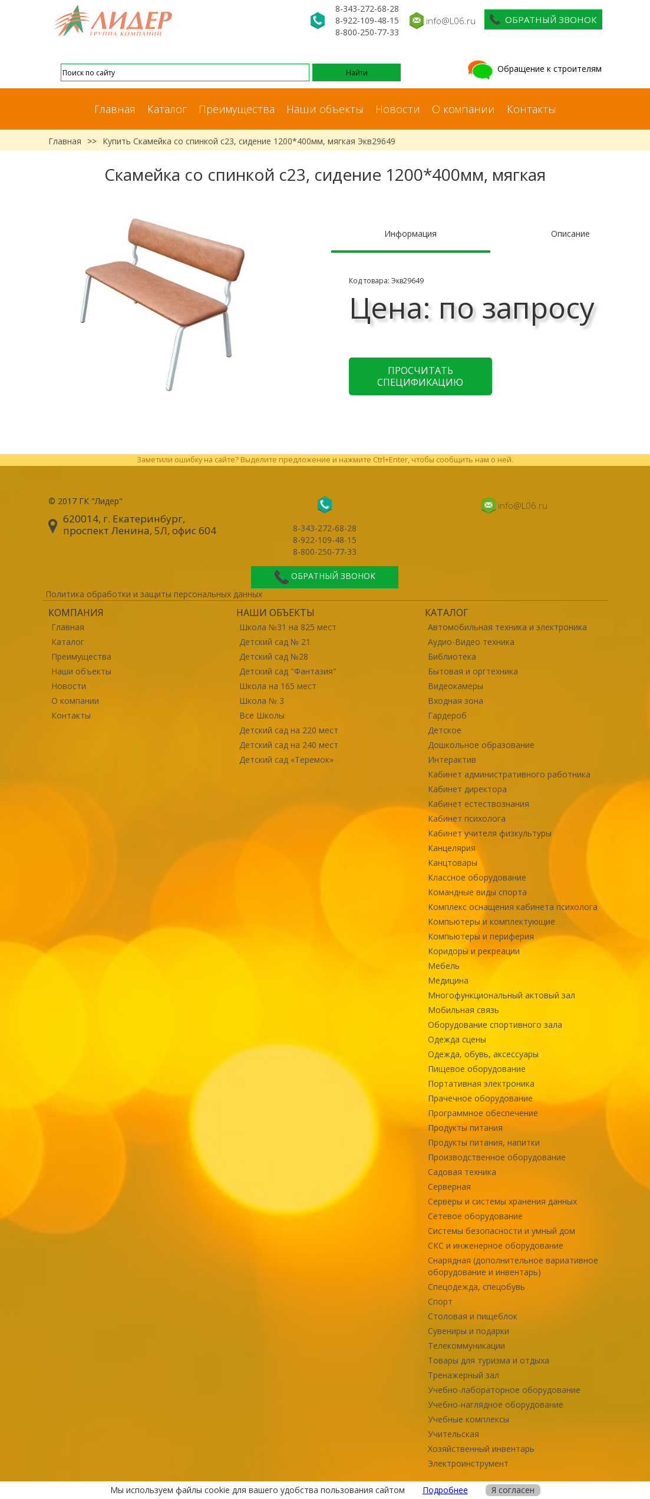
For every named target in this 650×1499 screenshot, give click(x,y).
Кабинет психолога (467, 818)
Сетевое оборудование (475, 1216)
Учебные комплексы (468, 1419)
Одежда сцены (457, 1039)
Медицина (448, 980)
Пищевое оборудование (477, 1068)
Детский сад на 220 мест (288, 730)
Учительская (453, 1434)
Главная (115, 109)
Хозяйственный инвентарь (481, 1448)
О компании (463, 109)
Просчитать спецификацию (420, 376)
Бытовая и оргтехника (473, 671)
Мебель (444, 965)
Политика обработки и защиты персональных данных (153, 594)
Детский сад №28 (273, 656)
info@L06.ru (451, 21)
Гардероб (447, 715)
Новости (397, 109)
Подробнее (445, 1489)
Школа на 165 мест (277, 685)
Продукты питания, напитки (484, 1142)
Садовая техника (462, 1171)
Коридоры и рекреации (474, 951)
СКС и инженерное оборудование (495, 1245)
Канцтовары (452, 862)
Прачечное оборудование (480, 1098)
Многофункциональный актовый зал (501, 995)
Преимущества (237, 109)
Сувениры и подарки (468, 1330)
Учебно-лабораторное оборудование (504, 1389)
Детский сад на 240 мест (288, 744)
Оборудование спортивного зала (495, 1024)
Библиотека (452, 656)
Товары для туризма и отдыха (488, 1360)
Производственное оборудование (497, 1157)
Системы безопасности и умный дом (501, 1230)
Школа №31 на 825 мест (287, 627)
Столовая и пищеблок (472, 1316)
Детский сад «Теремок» (286, 759)
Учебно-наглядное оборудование (495, 1404)
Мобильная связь (463, 1009)
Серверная (449, 1186)
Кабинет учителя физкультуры (490, 833)
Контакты (531, 109)
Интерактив (452, 759)
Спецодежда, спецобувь (476, 1286)
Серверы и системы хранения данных (502, 1201)
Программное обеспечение (483, 1113)
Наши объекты (325, 109)
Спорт (440, 1301)
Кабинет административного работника (509, 774)
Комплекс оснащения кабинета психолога (513, 906)
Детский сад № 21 (275, 641)
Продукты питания (465, 1127)
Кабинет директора (467, 789)
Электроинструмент (468, 1463)
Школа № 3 (261, 700)
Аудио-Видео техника (471, 641)
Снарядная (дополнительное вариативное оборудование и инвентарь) (513, 1266)
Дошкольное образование (481, 744)
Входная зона (455, 700)
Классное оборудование (477, 877)
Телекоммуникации (466, 1345)
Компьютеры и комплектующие (491, 921)
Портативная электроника (481, 1083)
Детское (444, 730)
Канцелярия (452, 847)
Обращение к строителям (534, 68)
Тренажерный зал (463, 1375)
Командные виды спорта (477, 892)
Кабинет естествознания (478, 803)
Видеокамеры (455, 685)
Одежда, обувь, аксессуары (483, 1054)
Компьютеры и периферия (481, 936)
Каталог (167, 109)
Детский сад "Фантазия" (287, 671)
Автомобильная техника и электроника (507, 627)
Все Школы (262, 715)
